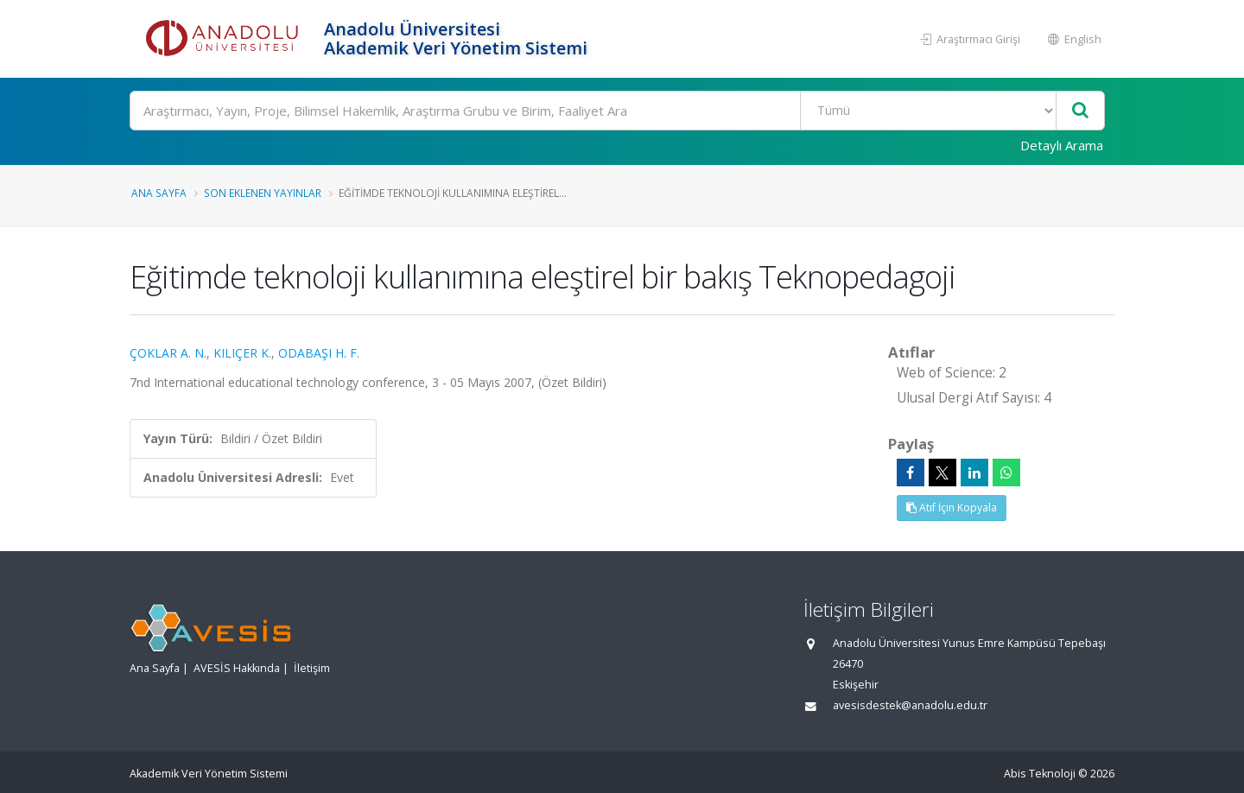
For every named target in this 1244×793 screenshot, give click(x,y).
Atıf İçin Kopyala (951, 507)
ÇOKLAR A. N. (168, 353)
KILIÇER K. (242, 353)
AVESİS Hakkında (237, 668)
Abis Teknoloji (1040, 773)
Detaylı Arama (1061, 145)
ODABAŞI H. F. (318, 353)
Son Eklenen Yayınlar (262, 193)
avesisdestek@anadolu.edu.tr (910, 705)
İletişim (312, 668)
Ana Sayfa (159, 193)
